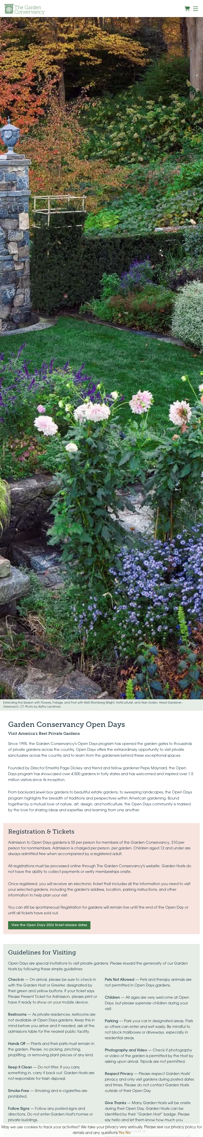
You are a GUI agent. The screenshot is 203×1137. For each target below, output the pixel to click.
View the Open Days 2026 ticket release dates (49, 925)
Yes (122, 1133)
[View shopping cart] (187, 8)
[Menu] (195, 9)
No (128, 1133)
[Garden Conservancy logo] (24, 9)
